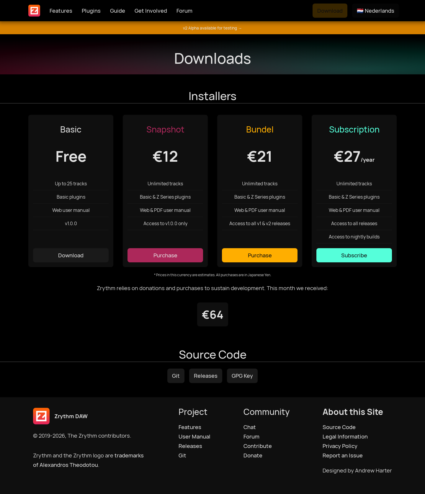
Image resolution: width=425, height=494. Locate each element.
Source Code (339, 427)
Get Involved (151, 10)
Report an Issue (343, 455)
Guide (117, 10)
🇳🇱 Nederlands (375, 10)
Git (176, 376)
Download (330, 10)
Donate (252, 455)
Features (61, 10)
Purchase (165, 255)
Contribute (257, 446)
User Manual (194, 436)
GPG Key (242, 376)
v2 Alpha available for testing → (212, 28)
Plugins (91, 10)
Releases (206, 376)
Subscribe (354, 255)
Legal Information (345, 436)
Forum (184, 10)
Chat (249, 427)
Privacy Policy (340, 446)
